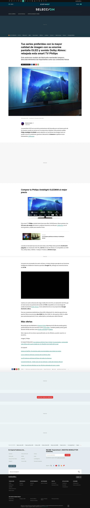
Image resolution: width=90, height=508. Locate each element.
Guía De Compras (12, 13)
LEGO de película (21, 13)
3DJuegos (21, 483)
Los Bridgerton (37, 458)
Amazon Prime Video (13, 458)
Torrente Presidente (38, 461)
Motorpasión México (55, 498)
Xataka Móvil (11, 485)
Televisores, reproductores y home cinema (34, 369)
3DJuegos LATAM (22, 498)
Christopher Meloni (71, 35)
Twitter (34, 64)
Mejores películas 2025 (29, 445)
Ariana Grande (35, 35)
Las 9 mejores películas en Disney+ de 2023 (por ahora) (53, 237)
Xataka (10, 483)
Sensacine (32, 483)
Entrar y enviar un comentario (45, 397)
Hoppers (10, 461)
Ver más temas (12, 466)
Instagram (59, 465)
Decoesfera (64, 485)
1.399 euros (31, 136)
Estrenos (10, 453)
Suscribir (67, 455)
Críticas (35, 453)
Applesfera (10, 486)
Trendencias (64, 483)
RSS (61, 465)
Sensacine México (33, 498)
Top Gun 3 (52, 35)
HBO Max (41, 35)
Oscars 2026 (23, 461)
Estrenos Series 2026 (45, 445)
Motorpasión (54, 483)
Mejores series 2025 (20, 445)
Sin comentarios (26, 64)
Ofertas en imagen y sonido (34, 13)
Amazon (64, 35)
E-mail (38, 64)
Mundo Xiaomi (11, 490)
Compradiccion (65, 486)
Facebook (32, 64)
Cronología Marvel (71, 445)
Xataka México (11, 498)
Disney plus (11, 456)
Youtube (56, 465)
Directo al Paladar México (44, 499)
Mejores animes (63, 445)
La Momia (46, 35)
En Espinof (44, 234)
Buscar (79, 472)
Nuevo (77, 4)
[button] (29, 123)
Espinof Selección (45, 9)
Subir (78, 477)
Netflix (30, 35)
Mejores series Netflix (54, 445)
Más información (45, 506)
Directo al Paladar (44, 483)
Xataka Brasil (11, 500)
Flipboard (36, 64)
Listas (35, 456)
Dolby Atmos (35, 307)
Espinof (45, 4)
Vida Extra (21, 485)
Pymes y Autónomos (76, 485)
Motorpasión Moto (55, 485)
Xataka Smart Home (62, 369)
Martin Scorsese (58, 35)
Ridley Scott (25, 35)
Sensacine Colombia (33, 500)
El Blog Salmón (76, 483)
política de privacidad (61, 457)
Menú (12, 4)
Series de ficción (24, 453)
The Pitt (19, 35)
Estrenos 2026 (37, 445)
